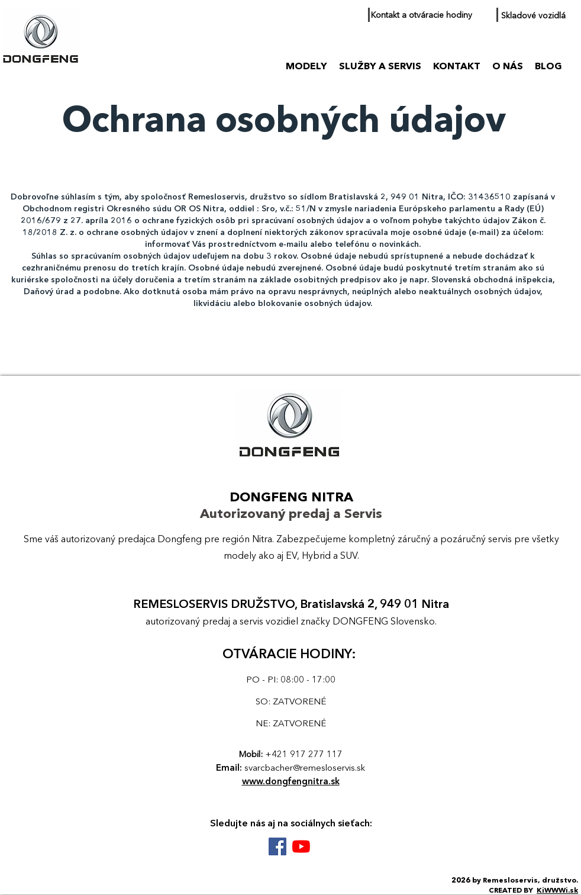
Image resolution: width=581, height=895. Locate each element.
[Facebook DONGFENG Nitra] (277, 846)
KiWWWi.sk (557, 890)
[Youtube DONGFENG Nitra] (301, 846)
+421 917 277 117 (304, 755)
